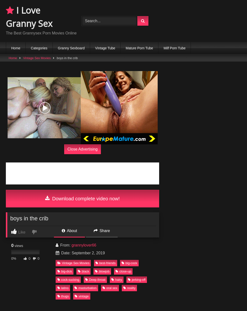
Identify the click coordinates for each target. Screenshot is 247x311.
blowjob (102, 271)
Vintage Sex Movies (37, 58)
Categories (39, 48)
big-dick (64, 271)
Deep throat (95, 279)
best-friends (105, 263)
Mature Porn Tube (139, 48)
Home (15, 48)
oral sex (110, 288)
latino (63, 288)
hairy (116, 279)
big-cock (129, 263)
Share (102, 231)
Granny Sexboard (71, 48)
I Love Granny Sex (29, 17)
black (83, 271)
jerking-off (136, 279)
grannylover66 (84, 245)
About (69, 231)
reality (129, 288)
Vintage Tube (105, 48)
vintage (82, 296)
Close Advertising (82, 149)
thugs (63, 296)
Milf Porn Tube (174, 48)
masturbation (85, 288)
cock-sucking (68, 279)
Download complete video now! (82, 198)
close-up (123, 271)
